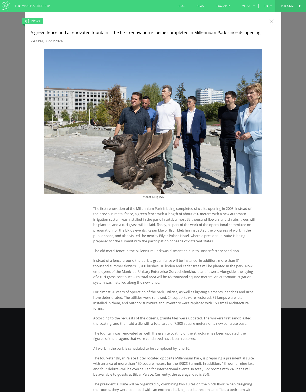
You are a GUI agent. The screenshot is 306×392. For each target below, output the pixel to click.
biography (223, 6)
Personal (287, 6)
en (266, 6)
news (200, 6)
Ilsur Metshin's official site (32, 6)
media (246, 6)
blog (181, 6)
